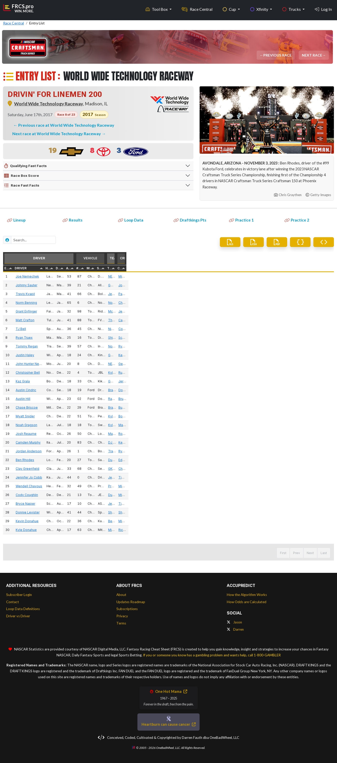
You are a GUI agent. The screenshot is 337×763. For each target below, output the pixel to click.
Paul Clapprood (313, 294)
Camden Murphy (50, 442)
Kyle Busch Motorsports (286, 372)
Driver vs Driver (18, 616)
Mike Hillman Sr (312, 486)
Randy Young (278, 399)
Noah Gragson (49, 425)
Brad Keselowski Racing (286, 390)
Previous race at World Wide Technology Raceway (66, 125)
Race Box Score (21, 175)
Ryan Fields (310, 451)
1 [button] (299, 553)
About (121, 595)
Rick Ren (307, 530)
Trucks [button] (292, 7)
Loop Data (130, 220)
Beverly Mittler (279, 521)
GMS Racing (277, 285)
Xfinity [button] (259, 7)
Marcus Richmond (314, 425)
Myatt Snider (47, 416)
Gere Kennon (311, 364)
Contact (12, 602)
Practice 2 (297, 220)
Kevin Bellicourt (313, 355)
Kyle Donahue (48, 530)
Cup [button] (230, 7)
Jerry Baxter (310, 381)
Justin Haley (47, 355)
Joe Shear (309, 285)
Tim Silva (308, 477)
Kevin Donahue (49, 521)
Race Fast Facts (21, 185)
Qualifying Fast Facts (25, 166)
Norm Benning (49, 303)
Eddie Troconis (312, 460)
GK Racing (276, 469)
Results (72, 220)
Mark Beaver (277, 434)
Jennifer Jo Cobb (51, 477)
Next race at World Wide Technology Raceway (57, 133)
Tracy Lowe (277, 451)
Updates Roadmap (130, 602)
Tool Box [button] (157, 7)
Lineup (16, 220)
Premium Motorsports (284, 486)
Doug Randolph (313, 390)
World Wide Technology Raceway (48, 103)
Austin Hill (45, 399)
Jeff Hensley (311, 311)
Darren (235, 629)
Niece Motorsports (282, 329)
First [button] (275, 553)
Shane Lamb (277, 512)
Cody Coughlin (49, 495)
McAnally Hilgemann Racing (289, 311)
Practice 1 (241, 220)
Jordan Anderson (51, 451)
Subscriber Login (19, 595)
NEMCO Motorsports (284, 276)
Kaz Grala (45, 381)
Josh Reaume (48, 434)
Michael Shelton (313, 495)
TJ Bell (43, 329)
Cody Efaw (309, 329)
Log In (323, 7)
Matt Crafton (47, 320)
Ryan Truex (46, 337)
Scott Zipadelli (312, 337)
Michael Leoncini (314, 276)
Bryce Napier (48, 503)
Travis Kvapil (48, 294)
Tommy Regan (49, 346)
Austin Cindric (48, 390)
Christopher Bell (50, 372)
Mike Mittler (310, 521)
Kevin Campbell (313, 442)
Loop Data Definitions (23, 609)
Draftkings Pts (190, 220)
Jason (234, 622)
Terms (121, 623)
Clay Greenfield (50, 469)
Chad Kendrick (312, 469)
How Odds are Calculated (246, 602)
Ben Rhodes (47, 460)
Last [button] (324, 553)
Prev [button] (288, 553)
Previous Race (278, 55)
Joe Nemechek (50, 276)
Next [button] (310, 553)
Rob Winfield (311, 434)
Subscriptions (127, 609)
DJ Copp (275, 442)
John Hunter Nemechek (56, 364)
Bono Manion (311, 416)
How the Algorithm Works (247, 595)
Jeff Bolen (276, 294)
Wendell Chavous (51, 486)
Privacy (122, 616)
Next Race (312, 55)
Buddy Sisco (310, 407)
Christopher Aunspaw (317, 303)
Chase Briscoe (49, 407)
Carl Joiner (309, 320)
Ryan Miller (309, 346)
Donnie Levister (50, 512)
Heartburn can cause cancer (168, 724)
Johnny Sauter (49, 285)
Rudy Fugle (309, 372)
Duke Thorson (279, 460)
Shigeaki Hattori (280, 337)
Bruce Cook (310, 399)
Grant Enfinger (49, 311)
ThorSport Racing (281, 320)
